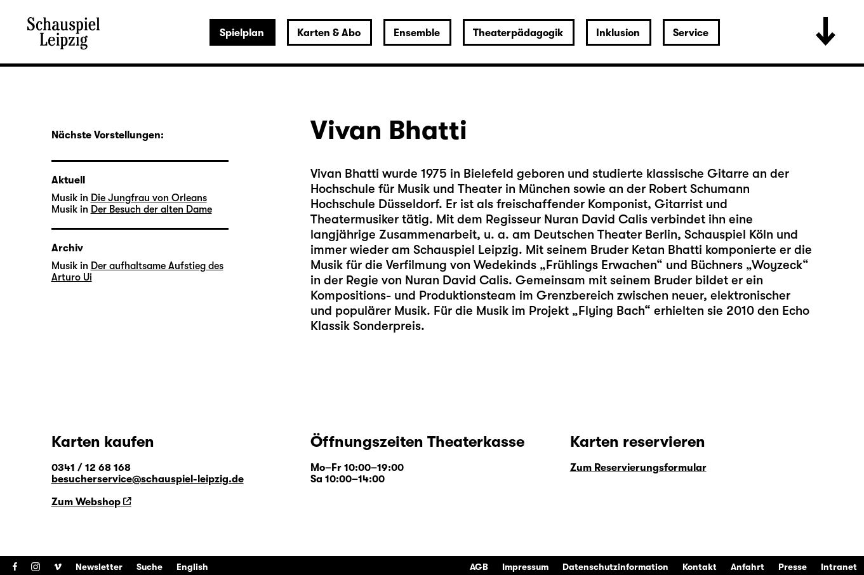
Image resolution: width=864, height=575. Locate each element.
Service (690, 33)
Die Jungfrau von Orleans (149, 198)
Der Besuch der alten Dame (151, 209)
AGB (479, 567)
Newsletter (99, 567)
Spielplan (242, 33)
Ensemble (417, 33)
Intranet (839, 567)
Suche (149, 567)
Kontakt (699, 567)
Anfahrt (747, 567)
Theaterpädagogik (518, 33)
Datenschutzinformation (615, 567)
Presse (792, 567)
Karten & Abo (329, 33)
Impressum (525, 567)
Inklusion (618, 33)
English (192, 567)
